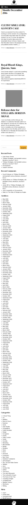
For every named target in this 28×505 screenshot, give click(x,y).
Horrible (5, 441)
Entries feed (6, 494)
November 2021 (7, 294)
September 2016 (7, 402)
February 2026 (7, 204)
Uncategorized (7, 480)
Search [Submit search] (23, 148)
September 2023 (7, 254)
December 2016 (7, 396)
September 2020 (7, 319)
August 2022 (6, 278)
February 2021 (7, 310)
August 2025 (6, 215)
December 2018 (7, 357)
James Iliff (5, 185)
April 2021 (5, 306)
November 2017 (7, 380)
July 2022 (5, 280)
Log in (4, 492)
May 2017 (5, 391)
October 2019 (6, 339)
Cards (4, 425)
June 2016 (6, 407)
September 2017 (7, 384)
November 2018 (7, 359)
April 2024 (6, 244)
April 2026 (6, 201)
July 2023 (5, 258)
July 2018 (5, 366)
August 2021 (6, 299)
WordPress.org (7, 498)
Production (6, 455)
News (4, 450)
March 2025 (6, 224)
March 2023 (6, 265)
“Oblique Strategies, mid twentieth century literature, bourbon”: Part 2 (15, 176)
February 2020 (7, 332)
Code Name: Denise (8, 156)
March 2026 (6, 202)
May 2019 (5, 348)
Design (4, 432)
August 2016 (6, 403)
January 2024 (7, 249)
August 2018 (6, 364)
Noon (4, 452)
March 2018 (6, 373)
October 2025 (6, 211)
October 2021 (6, 296)
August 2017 (6, 385)
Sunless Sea (6, 468)
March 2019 (6, 351)
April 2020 (6, 328)
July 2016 (5, 405)
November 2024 (7, 231)
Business (5, 423)
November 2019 (7, 337)
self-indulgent (6, 460)
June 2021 (6, 303)
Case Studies (6, 426)
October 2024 (7, 233)
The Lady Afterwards (9, 473)
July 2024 (5, 238)
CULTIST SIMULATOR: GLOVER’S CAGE (13, 26)
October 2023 (6, 253)
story (4, 466)
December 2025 (7, 208)
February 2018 (7, 375)
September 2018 (7, 362)
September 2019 (7, 341)
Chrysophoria (6, 165)
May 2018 (5, 369)
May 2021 (5, 305)
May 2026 (5, 199)
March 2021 (6, 308)
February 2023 (7, 267)
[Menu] (2, 7)
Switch (4, 469)
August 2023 (6, 256)
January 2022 (7, 290)
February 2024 (7, 247)
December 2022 (7, 271)
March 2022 (6, 287)
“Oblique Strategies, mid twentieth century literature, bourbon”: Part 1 (13, 186)
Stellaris (5, 464)
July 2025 (5, 217)
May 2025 (5, 220)
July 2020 (5, 323)
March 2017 (6, 393)
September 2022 (7, 276)
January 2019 (6, 355)
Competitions (6, 428)
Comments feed (7, 496)
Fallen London (7, 437)
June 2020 (6, 324)
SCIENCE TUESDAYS (9, 459)
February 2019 (7, 353)
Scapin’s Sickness (8, 167)
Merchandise (6, 444)
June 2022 (6, 281)
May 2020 (5, 326)
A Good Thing (7, 416)
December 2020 (7, 314)
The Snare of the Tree (9, 477)
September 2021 (7, 298)
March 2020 (6, 330)
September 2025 (7, 213)
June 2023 (6, 260)
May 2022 (5, 283)
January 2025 (7, 228)
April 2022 (5, 285)
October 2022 (6, 274)
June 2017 (6, 389)
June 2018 (6, 367)
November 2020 (7, 315)
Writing (4, 486)
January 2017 (6, 394)
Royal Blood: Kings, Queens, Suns (12, 66)
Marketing (5, 443)
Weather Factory (7, 482)
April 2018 (5, 371)
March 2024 (6, 245)
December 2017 (7, 378)
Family (4, 439)
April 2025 (5, 222)
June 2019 (6, 346)
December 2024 (7, 229)
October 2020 (6, 317)
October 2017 (6, 382)
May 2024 (5, 242)
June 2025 (6, 219)
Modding (5, 448)
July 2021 (5, 301)
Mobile (4, 446)
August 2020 (6, 321)
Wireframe (6, 484)
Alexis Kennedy (10, 47)
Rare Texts (6, 457)
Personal (5, 453)
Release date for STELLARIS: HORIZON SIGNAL (13, 113)
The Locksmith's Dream (9, 475)
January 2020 (7, 333)
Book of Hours (7, 421)
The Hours (6, 471)
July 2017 (5, 387)
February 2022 (7, 289)
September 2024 (7, 235)
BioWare (5, 419)
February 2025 (7, 226)
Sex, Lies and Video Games (10, 462)
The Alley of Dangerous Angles (17, 192)
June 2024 (6, 240)
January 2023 (7, 269)
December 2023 (7, 251)
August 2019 (6, 342)
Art (3, 417)
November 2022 (7, 272)
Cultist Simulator (7, 430)
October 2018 (6, 360)
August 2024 (6, 237)
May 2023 (5, 262)
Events (4, 435)
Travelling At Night (8, 478)
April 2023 (5, 263)
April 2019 (5, 350)
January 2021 (6, 312)
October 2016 (6, 400)
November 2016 (7, 398)
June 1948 (6, 409)
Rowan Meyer (7, 179)
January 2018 (6, 376)
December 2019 (7, 335)
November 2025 (7, 210)
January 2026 (7, 206)
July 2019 (5, 344)
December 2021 (7, 292)
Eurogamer (6, 434)
